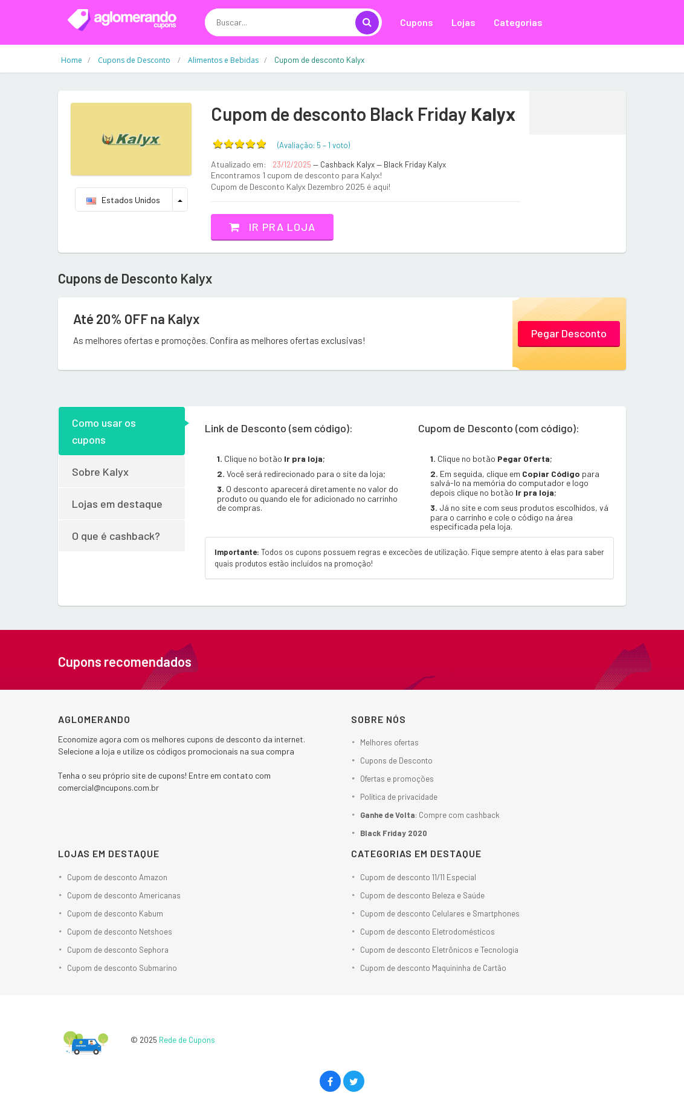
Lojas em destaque (117, 503)
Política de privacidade (398, 797)
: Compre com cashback (430, 815)
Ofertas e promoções (397, 778)
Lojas (463, 22)
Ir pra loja (272, 226)
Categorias (518, 22)
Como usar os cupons (104, 431)
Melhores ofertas (389, 742)
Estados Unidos (123, 200)
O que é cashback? (116, 535)
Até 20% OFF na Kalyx (136, 318)
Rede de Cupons (187, 1040)
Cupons (416, 22)
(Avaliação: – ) (313, 145)
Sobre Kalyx (100, 471)
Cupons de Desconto (396, 760)
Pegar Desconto (569, 333)
